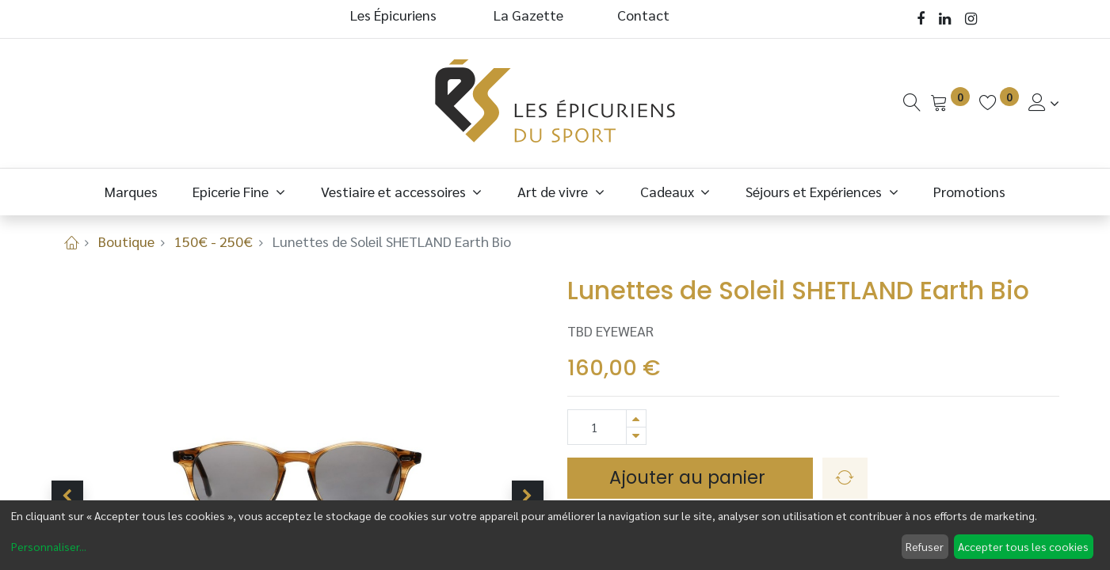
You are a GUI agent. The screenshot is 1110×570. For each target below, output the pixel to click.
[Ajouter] (636, 418)
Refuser (925, 546)
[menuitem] (130, 191)
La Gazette (530, 15)
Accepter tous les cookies (1023, 546)
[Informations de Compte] (1043, 102)
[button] (67, 496)
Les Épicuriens (393, 15)
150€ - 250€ (213, 241)
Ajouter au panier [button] (689, 477)
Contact (643, 15)
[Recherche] (912, 102)
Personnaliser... (48, 546)
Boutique (126, 241)
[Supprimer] (636, 436)
